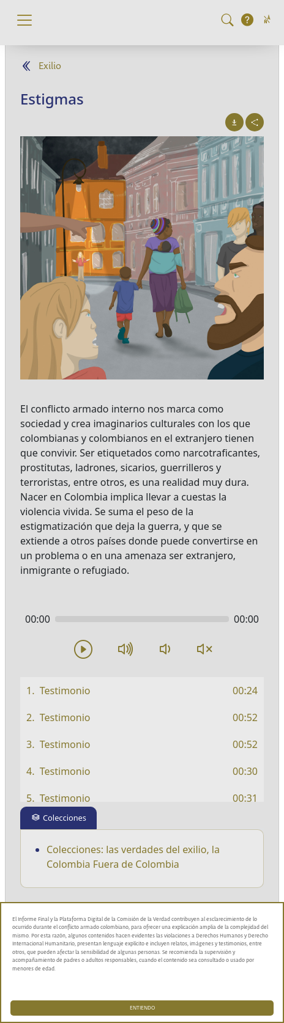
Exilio (50, 66)
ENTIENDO (142, 1008)
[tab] (58, 818)
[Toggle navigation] (24, 20)
